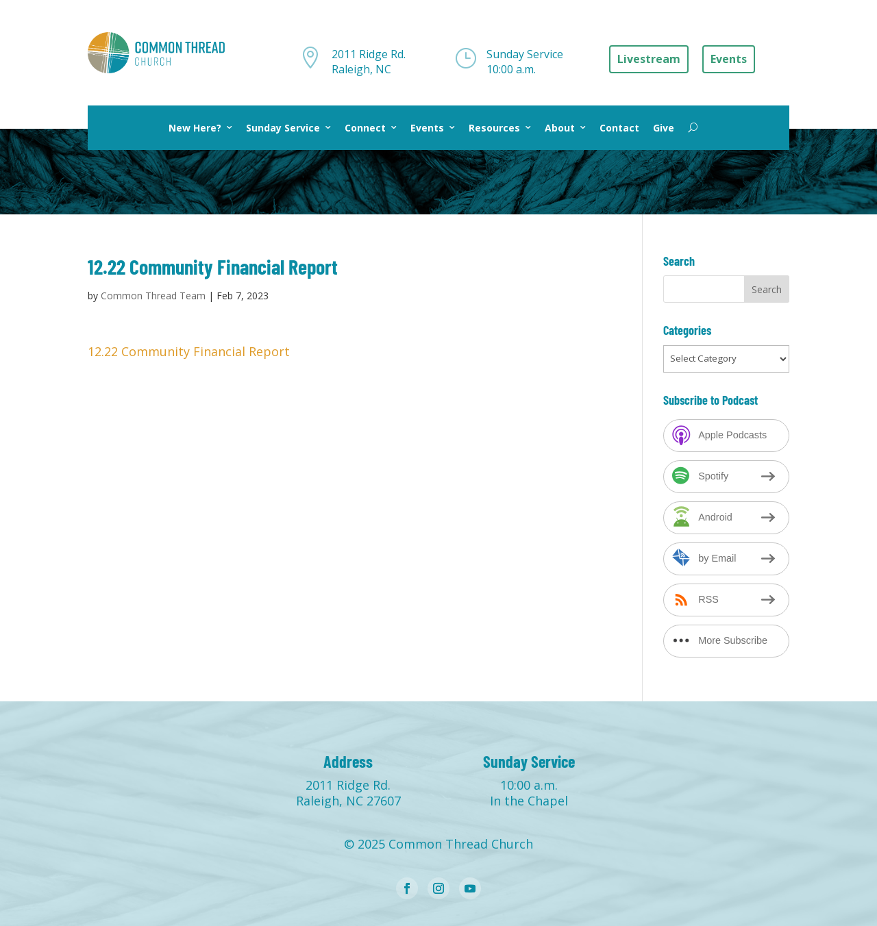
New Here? (195, 127)
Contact (619, 127)
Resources (494, 127)
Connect (365, 127)
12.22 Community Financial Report (189, 351)
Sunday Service (283, 127)
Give (663, 127)
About (560, 127)
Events (427, 127)
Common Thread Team (153, 295)
